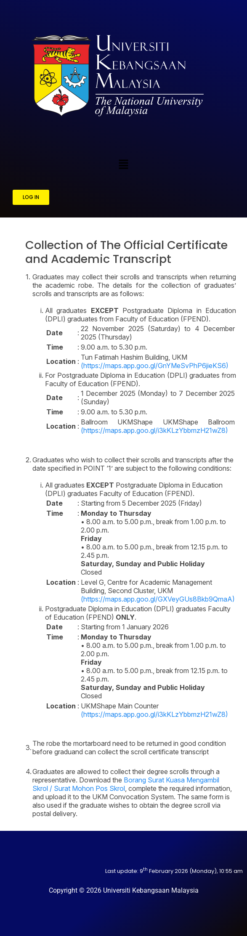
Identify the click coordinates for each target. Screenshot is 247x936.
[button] (123, 164)
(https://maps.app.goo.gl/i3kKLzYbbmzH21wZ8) (154, 430)
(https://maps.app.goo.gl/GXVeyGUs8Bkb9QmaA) (158, 599)
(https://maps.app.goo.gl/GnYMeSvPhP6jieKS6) (154, 365)
